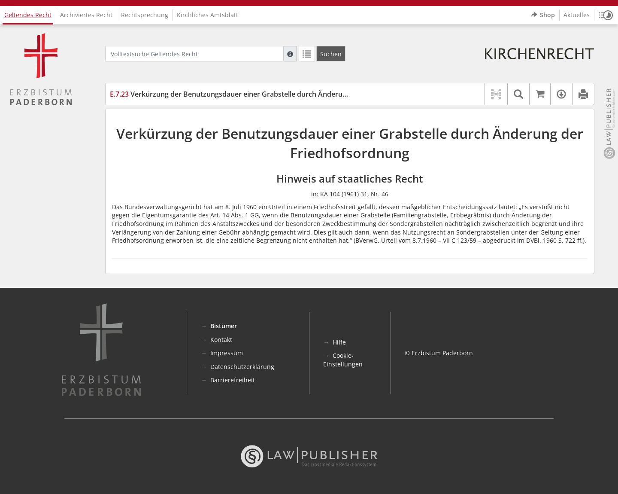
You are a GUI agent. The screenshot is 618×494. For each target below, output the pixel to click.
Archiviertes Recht (86, 15)
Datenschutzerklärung (242, 367)
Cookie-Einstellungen (343, 359)
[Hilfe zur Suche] (290, 53)
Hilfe (339, 342)
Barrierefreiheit (232, 380)
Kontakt (221, 339)
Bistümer (223, 326)
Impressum (226, 353)
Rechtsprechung (144, 15)
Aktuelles (576, 15)
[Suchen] (330, 53)
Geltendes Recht (28, 15)
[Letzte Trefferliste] (307, 53)
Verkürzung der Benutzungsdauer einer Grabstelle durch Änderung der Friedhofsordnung (267, 94)
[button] (606, 15)
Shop (543, 15)
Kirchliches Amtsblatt (207, 15)
